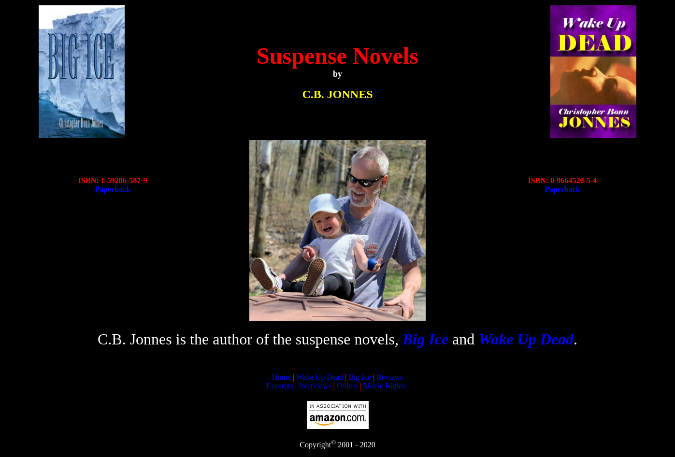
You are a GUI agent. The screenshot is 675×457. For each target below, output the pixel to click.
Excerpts (279, 386)
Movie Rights (384, 386)
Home (281, 377)
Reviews (389, 377)
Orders (347, 386)
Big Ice (359, 377)
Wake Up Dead (319, 377)
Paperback (112, 189)
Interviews (315, 386)
